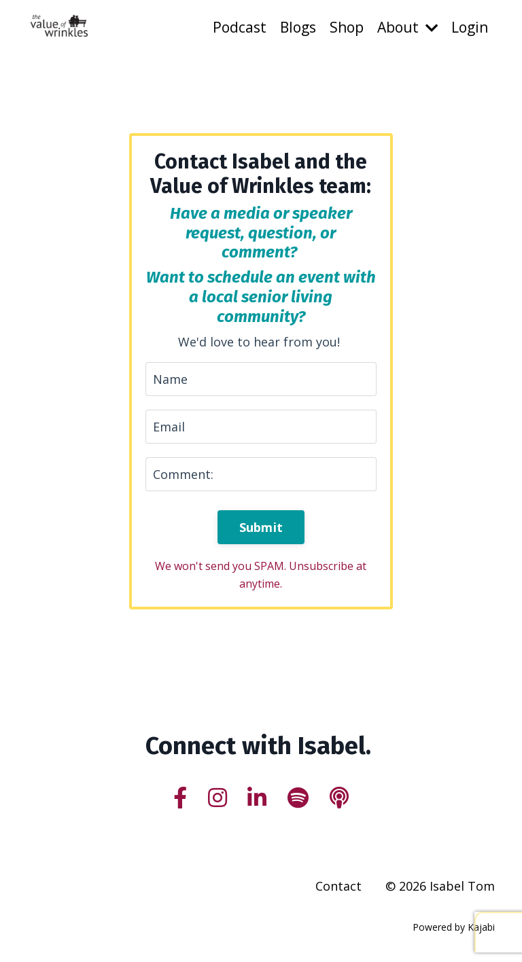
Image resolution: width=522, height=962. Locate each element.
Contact (338, 886)
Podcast (239, 27)
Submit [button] (261, 527)
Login (469, 27)
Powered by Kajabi (454, 927)
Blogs (298, 27)
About (407, 27)
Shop (347, 27)
